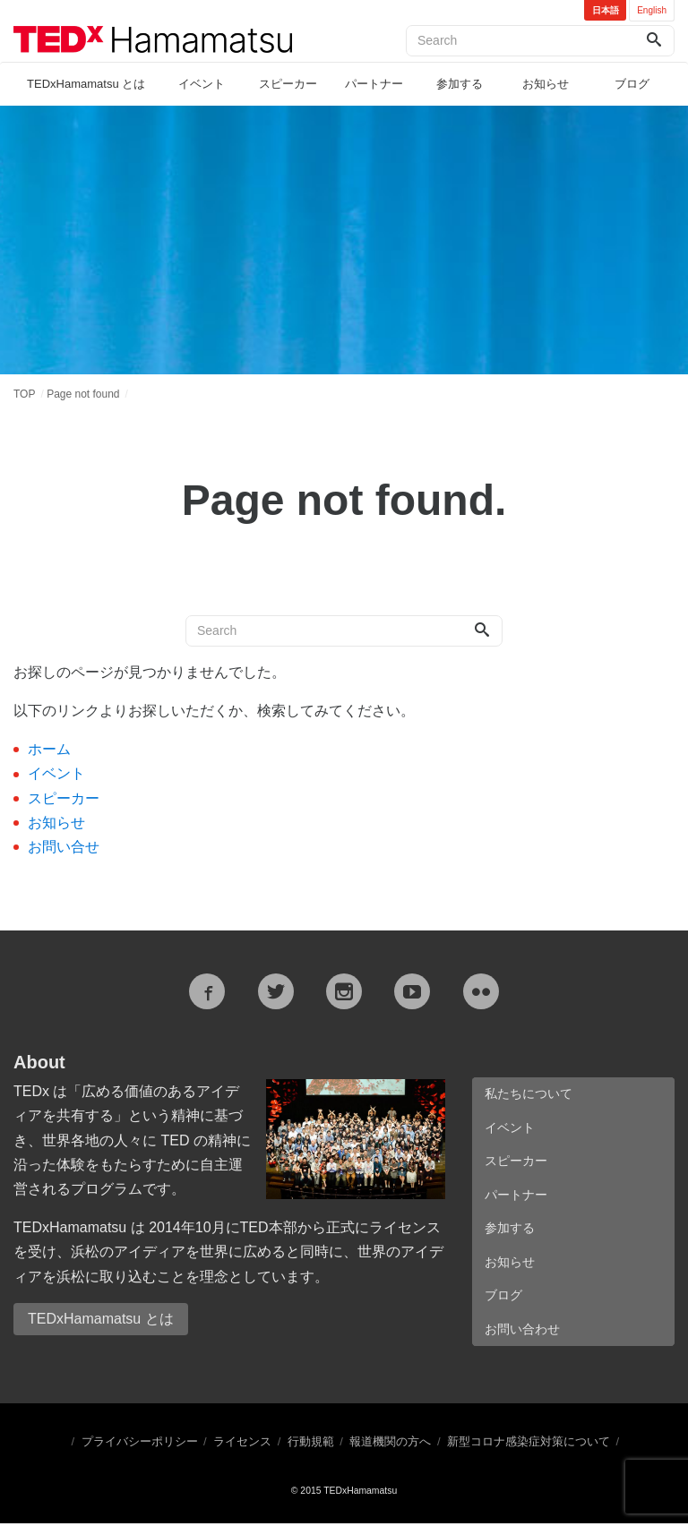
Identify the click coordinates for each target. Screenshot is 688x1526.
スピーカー (288, 83)
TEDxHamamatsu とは (86, 83)
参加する (459, 83)
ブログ (632, 83)
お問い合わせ (522, 1331)
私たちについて (528, 1093)
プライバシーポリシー (140, 1444)
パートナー (374, 83)
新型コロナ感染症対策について (528, 1444)
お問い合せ (63, 846)
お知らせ (545, 83)
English (651, 10)
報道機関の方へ (390, 1444)
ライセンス (242, 1444)
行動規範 (311, 1444)
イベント (201, 83)
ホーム (49, 749)
